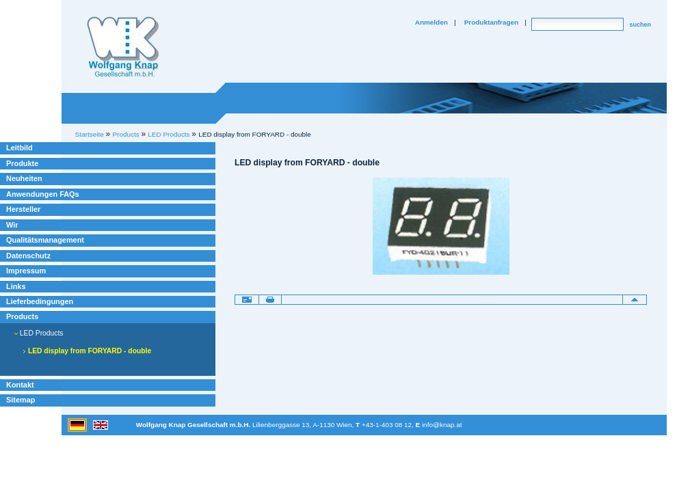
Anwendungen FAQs (42, 194)
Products (22, 316)
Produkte (22, 163)
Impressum (26, 270)
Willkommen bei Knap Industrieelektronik (123, 47)
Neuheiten (24, 178)
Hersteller (23, 209)
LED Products (39, 333)
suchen (640, 24)
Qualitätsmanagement (45, 240)
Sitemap (20, 400)
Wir (12, 225)
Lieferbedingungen (39, 301)
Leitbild (19, 148)
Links (16, 286)
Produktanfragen (491, 22)
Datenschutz (28, 255)
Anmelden (431, 22)
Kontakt (20, 385)
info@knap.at (442, 424)
